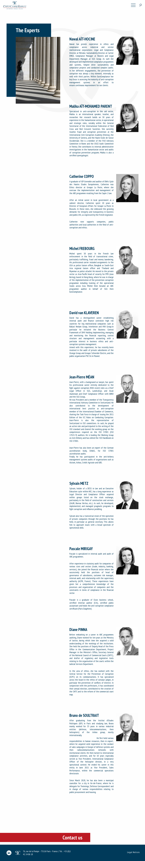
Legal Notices (133, 852)
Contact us (72, 837)
